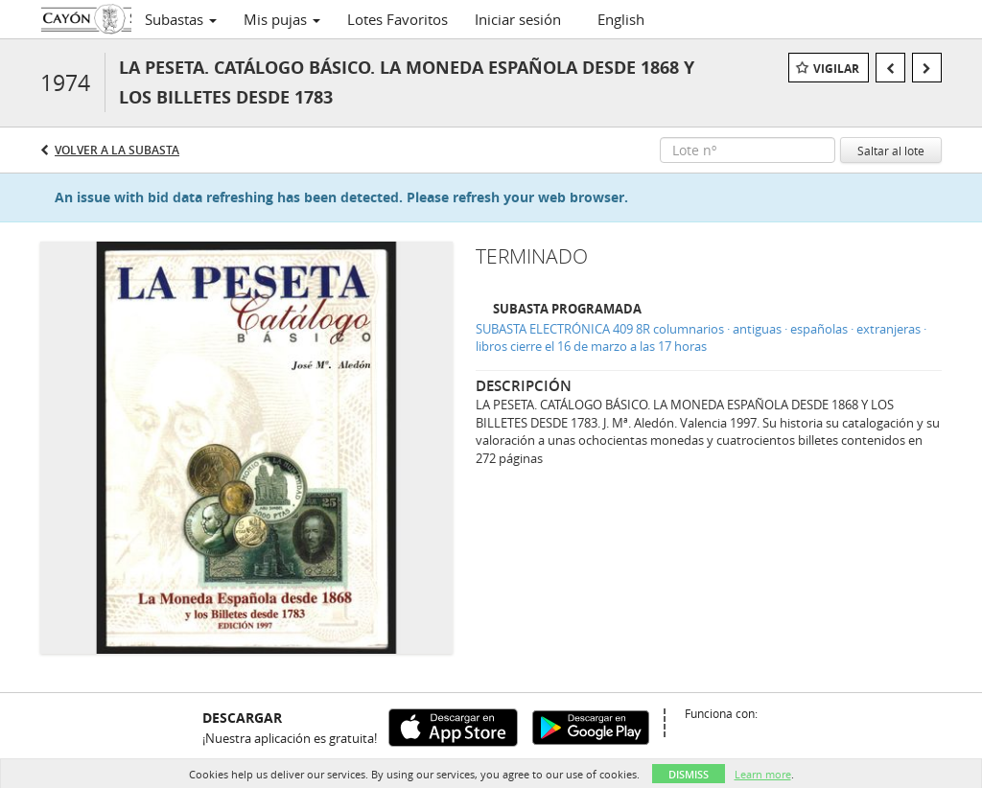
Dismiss (688, 774)
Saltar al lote (890, 150)
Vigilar (836, 68)
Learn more (763, 774)
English (620, 19)
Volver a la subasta (117, 150)
